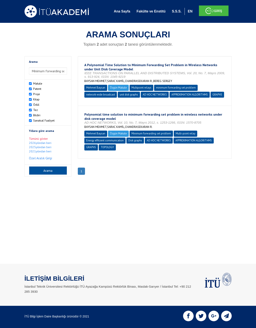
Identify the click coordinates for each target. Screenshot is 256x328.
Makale (37, 83)
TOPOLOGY (107, 147)
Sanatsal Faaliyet (44, 120)
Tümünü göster (38, 139)
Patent (37, 89)
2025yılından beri (40, 147)
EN (190, 11)
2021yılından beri (40, 151)
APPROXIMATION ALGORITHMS (189, 94)
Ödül (36, 105)
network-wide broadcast (100, 94)
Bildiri (36, 115)
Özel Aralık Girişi (40, 158)
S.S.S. (176, 11)
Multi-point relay (185, 133)
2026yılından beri (40, 143)
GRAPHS (217, 94)
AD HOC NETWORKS (155, 94)
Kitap (36, 99)
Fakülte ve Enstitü (151, 11)
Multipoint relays (141, 87)
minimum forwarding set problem (176, 87)
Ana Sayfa (122, 11)
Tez (35, 110)
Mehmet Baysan (95, 87)
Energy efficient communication (105, 140)
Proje (36, 94)
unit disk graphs (129, 94)
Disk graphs (135, 140)
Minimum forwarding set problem (151, 133)
